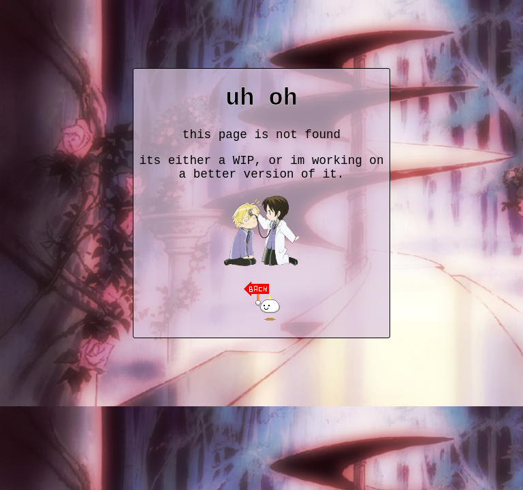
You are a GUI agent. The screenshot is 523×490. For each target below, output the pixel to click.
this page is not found (261, 135)
